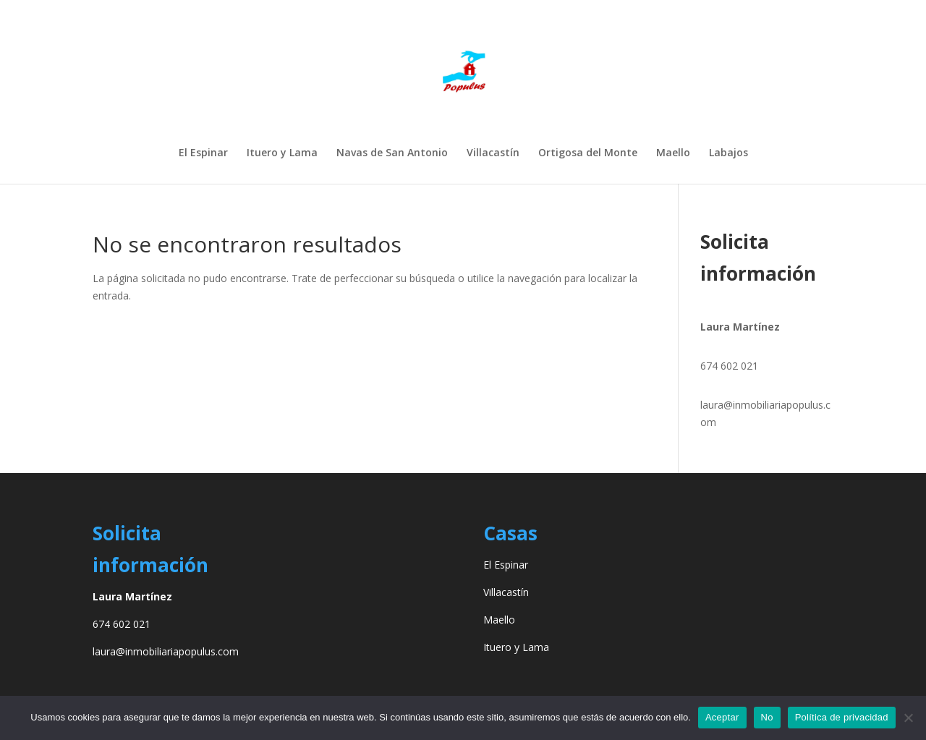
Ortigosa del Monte (587, 153)
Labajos (728, 153)
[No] (908, 717)
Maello (673, 153)
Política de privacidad (841, 717)
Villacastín (493, 153)
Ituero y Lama (282, 153)
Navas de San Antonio (392, 153)
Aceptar (722, 717)
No (767, 717)
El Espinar (203, 153)
